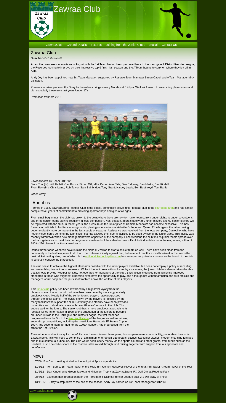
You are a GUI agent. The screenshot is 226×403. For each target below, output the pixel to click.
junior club (43, 289)
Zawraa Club (77, 9)
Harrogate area (164, 207)
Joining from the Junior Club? (125, 44)
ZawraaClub (54, 44)
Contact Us (169, 44)
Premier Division (79, 318)
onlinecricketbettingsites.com (103, 256)
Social (153, 44)
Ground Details (77, 44)
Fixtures (96, 44)
